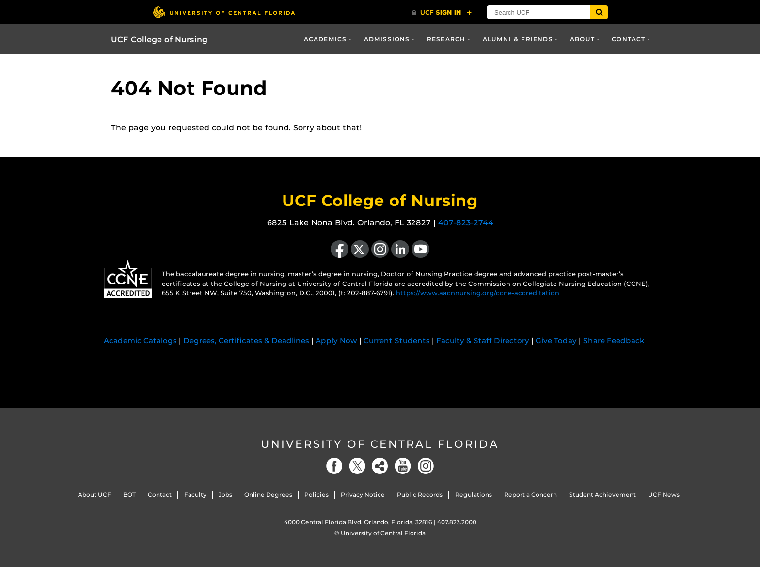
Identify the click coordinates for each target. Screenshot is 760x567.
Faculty (195, 494)
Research (446, 39)
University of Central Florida (380, 444)
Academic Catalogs (140, 340)
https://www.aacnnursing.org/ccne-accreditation (477, 293)
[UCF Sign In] (442, 12)
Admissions (387, 39)
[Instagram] (425, 466)
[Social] (380, 466)
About (582, 39)
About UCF (94, 494)
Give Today (556, 340)
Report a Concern (530, 494)
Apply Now (336, 340)
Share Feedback (614, 340)
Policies (316, 494)
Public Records (420, 494)
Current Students (397, 340)
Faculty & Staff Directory (482, 340)
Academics (325, 39)
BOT (129, 494)
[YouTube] (403, 466)
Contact (628, 39)
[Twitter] (357, 466)
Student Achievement (602, 494)
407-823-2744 (465, 222)
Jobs (225, 494)
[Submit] (599, 12)
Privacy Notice (363, 494)
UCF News (664, 494)
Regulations (473, 494)
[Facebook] (334, 466)
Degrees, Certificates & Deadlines (246, 340)
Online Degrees (268, 494)
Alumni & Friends (518, 39)
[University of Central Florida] (224, 11)
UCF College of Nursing (159, 39)
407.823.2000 (456, 522)
